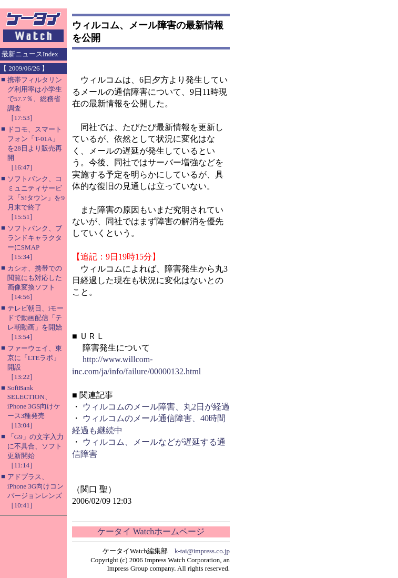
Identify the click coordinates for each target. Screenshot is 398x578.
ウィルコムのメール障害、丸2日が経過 (156, 406)
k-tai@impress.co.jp (202, 551)
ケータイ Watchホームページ (151, 531)
